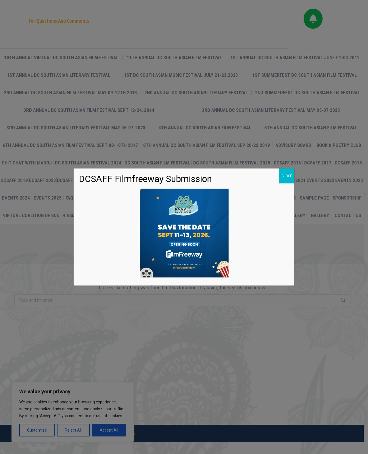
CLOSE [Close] (286, 176)
